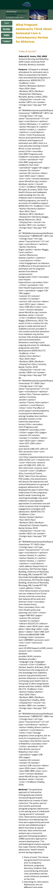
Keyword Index (6, 41)
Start (6, 23)
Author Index (6, 35)
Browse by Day (6, 29)
